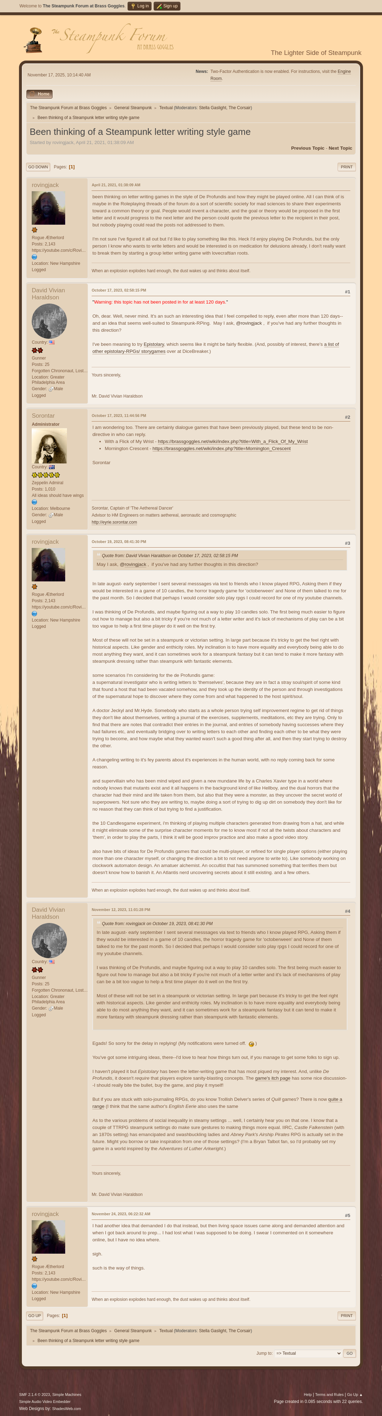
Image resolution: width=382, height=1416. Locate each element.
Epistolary (154, 344)
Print (347, 167)
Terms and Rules (329, 1394)
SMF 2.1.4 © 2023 (34, 1394)
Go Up (34, 1316)
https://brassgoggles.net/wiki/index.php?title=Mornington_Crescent (222, 448)
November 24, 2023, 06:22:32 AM (121, 1214)
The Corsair (240, 107)
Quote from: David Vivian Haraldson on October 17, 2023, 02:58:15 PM (170, 555)
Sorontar (43, 415)
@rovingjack (249, 323)
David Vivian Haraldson (48, 294)
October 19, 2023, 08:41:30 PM (119, 541)
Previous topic (308, 148)
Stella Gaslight (212, 107)
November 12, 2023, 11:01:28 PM (121, 909)
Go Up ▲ (355, 1394)
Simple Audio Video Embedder (44, 1401)
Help (308, 1394)
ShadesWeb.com (66, 1408)
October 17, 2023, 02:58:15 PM (119, 290)
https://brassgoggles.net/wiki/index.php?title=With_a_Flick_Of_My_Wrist (233, 441)
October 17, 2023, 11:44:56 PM (119, 415)
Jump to (264, 1353)
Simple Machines (67, 1394)
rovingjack (45, 185)
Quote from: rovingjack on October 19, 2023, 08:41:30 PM (157, 923)
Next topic (340, 148)
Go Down (38, 167)
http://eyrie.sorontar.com (114, 522)
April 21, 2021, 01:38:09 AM (116, 185)
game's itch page (272, 1078)
